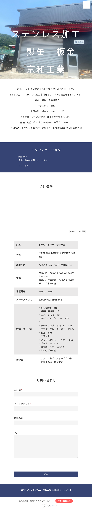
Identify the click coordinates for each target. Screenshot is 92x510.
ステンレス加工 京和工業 (39, 489)
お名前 (18, 389)
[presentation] (34, 464)
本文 (16, 432)
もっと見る (24, 166)
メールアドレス (22, 404)
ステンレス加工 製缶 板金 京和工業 (46, 51)
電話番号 (18, 418)
